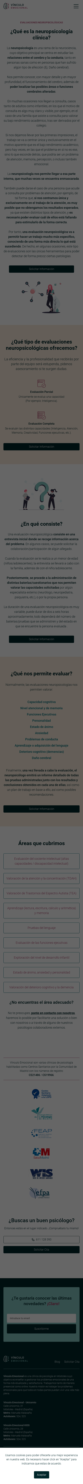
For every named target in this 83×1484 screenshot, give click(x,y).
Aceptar (41, 1474)
